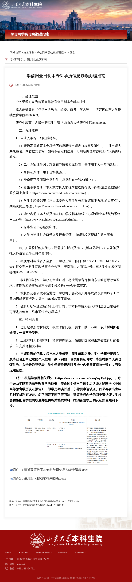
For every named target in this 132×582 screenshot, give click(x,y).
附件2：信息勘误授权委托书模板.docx (39, 478)
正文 (72, 52)
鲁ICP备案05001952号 (82, 578)
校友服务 (28, 52)
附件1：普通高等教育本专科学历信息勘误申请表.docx (50, 469)
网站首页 (15, 52)
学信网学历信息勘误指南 (51, 52)
